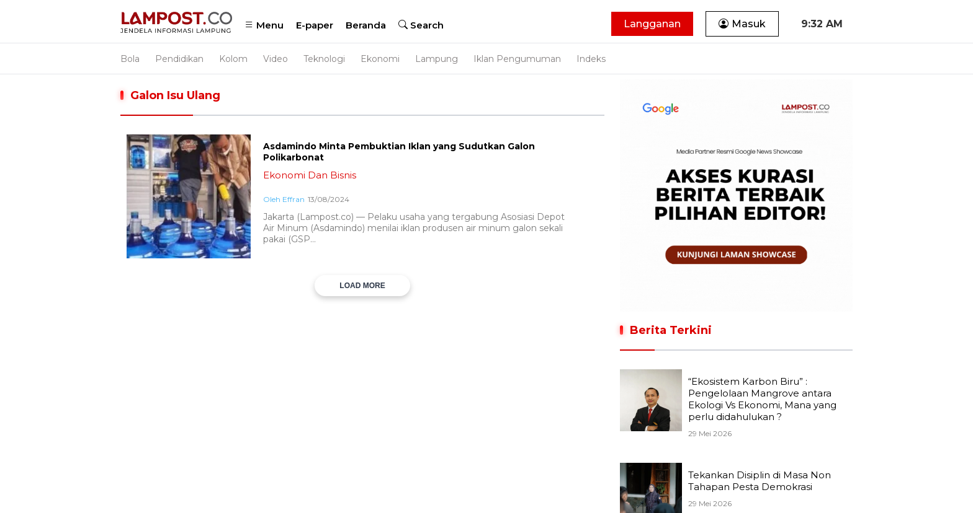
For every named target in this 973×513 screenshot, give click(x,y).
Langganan (652, 24)
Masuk (742, 24)
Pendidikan (179, 58)
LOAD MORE (362, 285)
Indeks (591, 58)
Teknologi (324, 58)
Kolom (233, 58)
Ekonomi (380, 58)
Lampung (436, 58)
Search (421, 25)
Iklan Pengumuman (517, 58)
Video (275, 58)
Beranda (366, 25)
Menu (264, 25)
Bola (130, 58)
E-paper (314, 25)
